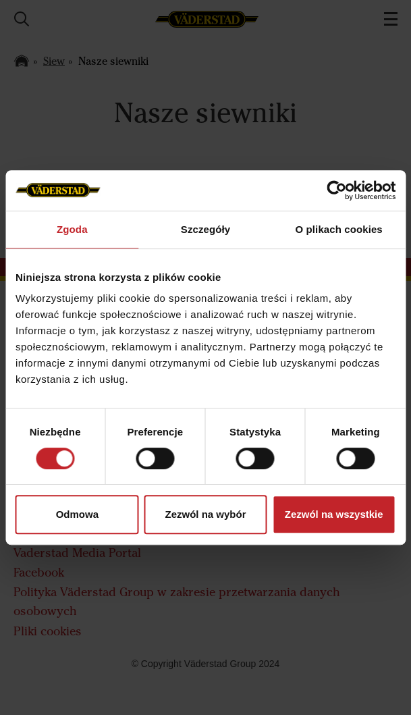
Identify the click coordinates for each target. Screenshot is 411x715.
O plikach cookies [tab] (339, 229)
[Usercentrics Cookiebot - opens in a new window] (336, 190)
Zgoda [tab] (72, 229)
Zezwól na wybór (205, 514)
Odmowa (77, 514)
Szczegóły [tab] (205, 229)
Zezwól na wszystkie (334, 514)
